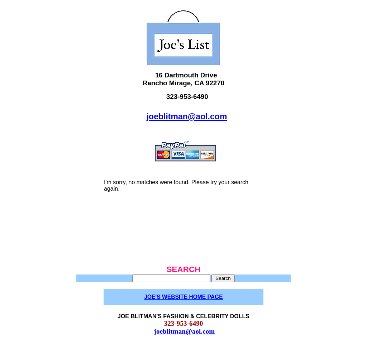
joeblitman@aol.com (187, 116)
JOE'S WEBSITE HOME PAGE (183, 297)
